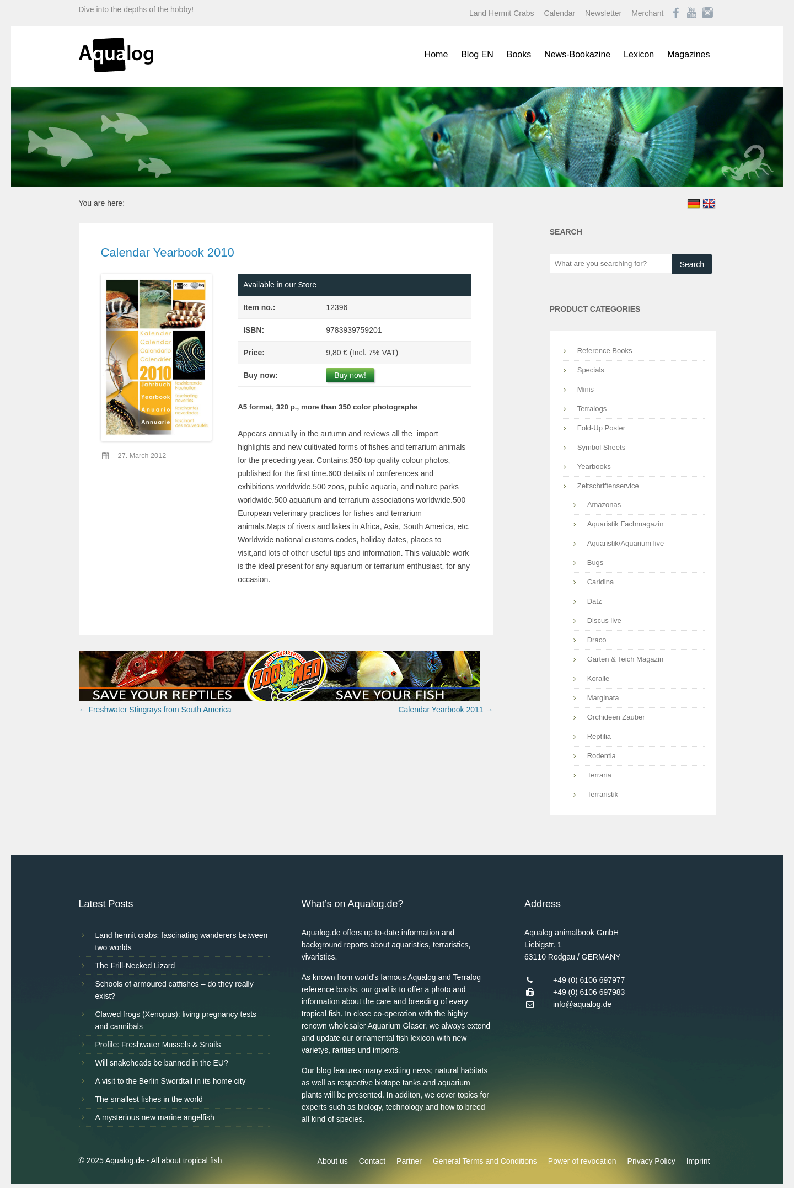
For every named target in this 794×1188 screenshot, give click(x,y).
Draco (597, 640)
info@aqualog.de (582, 1004)
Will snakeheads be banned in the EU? (161, 1062)
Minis (585, 389)
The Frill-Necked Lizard (135, 965)
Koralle (598, 678)
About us (333, 1161)
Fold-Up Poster (601, 428)
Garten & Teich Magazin (625, 659)
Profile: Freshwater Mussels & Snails (158, 1044)
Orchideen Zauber (616, 717)
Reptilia (599, 736)
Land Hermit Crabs (501, 13)
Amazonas (604, 504)
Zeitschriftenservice (608, 486)
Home (436, 54)
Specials (590, 370)
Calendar (559, 13)
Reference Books (604, 351)
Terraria (599, 775)
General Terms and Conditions (485, 1161)
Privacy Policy (651, 1161)
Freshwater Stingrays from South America (155, 709)
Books (519, 54)
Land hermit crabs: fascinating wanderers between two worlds (181, 941)
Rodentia (601, 756)
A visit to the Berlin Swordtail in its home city (170, 1081)
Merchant (647, 13)
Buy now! (350, 375)
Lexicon (639, 54)
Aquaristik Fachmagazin (625, 524)
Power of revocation (582, 1161)
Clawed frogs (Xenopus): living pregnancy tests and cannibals (176, 1020)
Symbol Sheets (601, 447)
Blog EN (477, 54)
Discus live (604, 620)
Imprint (698, 1161)
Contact (372, 1161)
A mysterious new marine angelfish (154, 1117)
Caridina (600, 582)
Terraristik (602, 794)
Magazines (688, 54)
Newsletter (603, 13)
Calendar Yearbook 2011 (445, 709)
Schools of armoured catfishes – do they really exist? (174, 989)
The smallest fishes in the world (149, 1099)
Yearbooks (594, 466)
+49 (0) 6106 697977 (589, 980)
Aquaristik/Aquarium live (625, 543)
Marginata (603, 698)
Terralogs (592, 408)
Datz (594, 601)
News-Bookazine (577, 54)
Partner (409, 1161)
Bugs (595, 562)
